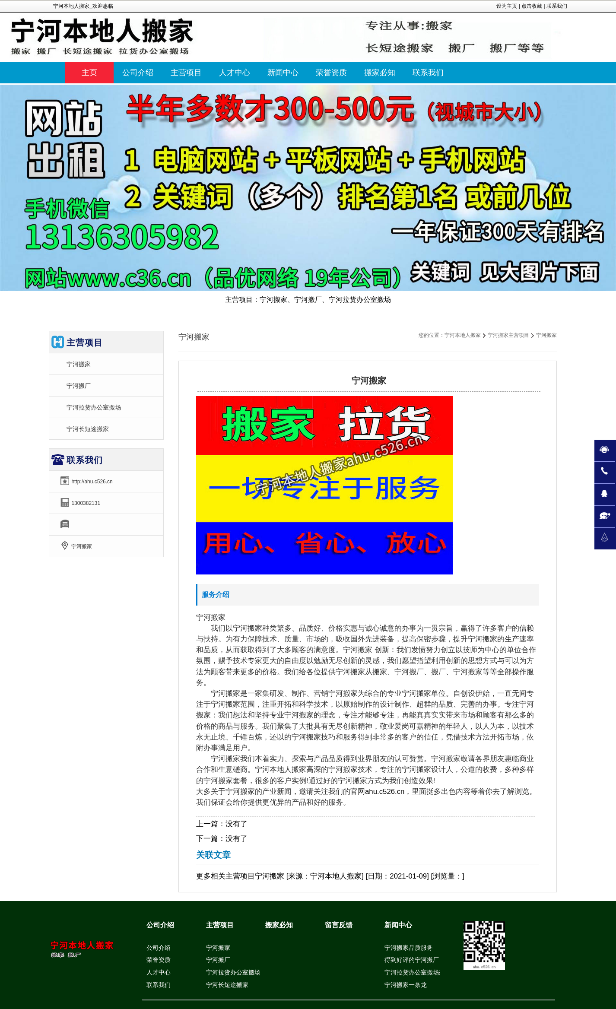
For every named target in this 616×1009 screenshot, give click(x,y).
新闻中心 (398, 925)
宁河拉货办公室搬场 (94, 407)
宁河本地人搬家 (463, 335)
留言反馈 (338, 925)
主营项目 (240, 876)
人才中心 (158, 972)
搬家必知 (279, 925)
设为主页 (506, 6)
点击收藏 (531, 6)
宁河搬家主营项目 (508, 335)
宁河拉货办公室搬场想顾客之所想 (429, 972)
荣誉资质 (158, 959)
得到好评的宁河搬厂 (411, 959)
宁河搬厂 (79, 385)
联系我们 (556, 6)
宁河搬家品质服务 (408, 947)
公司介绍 (160, 925)
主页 (89, 72)
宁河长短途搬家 (88, 428)
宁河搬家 (79, 364)
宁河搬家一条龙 (405, 984)
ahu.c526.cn (384, 791)
